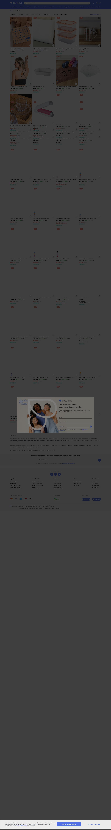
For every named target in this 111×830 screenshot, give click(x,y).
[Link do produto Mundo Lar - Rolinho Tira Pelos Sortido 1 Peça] (44, 112)
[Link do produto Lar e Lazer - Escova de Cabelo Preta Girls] (21, 274)
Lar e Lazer (27, 520)
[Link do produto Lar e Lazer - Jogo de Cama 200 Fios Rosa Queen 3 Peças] (21, 193)
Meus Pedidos (95, 554)
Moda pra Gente (57, 557)
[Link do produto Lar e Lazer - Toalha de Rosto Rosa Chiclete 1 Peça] (90, 274)
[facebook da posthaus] (51, 544)
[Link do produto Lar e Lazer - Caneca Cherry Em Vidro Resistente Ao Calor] (44, 355)
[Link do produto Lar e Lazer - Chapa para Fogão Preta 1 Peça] (67, 274)
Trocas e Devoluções (37, 554)
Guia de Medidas (77, 552)
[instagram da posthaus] (55, 544)
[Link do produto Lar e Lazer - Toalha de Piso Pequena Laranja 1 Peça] (44, 315)
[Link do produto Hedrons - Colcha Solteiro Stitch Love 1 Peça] (90, 355)
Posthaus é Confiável (37, 559)
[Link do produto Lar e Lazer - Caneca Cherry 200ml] (90, 35)
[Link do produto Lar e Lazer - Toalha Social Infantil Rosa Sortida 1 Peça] (67, 152)
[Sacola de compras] (100, 3)
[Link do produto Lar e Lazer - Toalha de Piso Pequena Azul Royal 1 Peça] (90, 234)
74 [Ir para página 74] (60, 500)
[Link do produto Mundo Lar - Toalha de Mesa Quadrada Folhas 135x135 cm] (44, 475)
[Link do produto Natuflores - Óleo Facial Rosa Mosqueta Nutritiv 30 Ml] (44, 234)
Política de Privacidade (68, 534)
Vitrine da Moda (77, 554)
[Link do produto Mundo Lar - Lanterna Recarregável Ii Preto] (21, 355)
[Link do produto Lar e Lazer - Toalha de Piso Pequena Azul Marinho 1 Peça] (67, 74)
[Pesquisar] (89, 3)
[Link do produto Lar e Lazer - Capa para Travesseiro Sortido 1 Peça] (44, 35)
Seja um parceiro (57, 555)
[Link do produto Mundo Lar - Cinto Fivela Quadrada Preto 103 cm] (90, 112)
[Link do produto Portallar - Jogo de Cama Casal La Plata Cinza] (44, 193)
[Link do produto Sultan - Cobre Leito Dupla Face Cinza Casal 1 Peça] (67, 355)
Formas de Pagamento (15, 555)
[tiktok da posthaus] (59, 544)
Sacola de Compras (96, 557)
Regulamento (13, 554)
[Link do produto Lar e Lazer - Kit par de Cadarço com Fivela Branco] (21, 396)
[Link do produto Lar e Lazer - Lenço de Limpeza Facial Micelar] (90, 475)
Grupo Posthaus (57, 554)
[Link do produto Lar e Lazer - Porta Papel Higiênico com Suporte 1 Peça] (67, 436)
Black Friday (76, 555)
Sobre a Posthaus (57, 552)
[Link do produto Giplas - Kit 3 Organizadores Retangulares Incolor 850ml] (67, 35)
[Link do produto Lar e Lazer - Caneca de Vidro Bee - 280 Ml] (67, 112)
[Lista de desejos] (96, 3)
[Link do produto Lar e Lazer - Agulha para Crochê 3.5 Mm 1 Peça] (90, 152)
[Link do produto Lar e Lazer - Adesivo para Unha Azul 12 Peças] (21, 436)
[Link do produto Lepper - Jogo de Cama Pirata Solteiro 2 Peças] (21, 315)
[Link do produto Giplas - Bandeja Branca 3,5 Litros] (44, 74)
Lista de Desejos (95, 555)
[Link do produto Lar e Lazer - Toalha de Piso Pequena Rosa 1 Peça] (44, 274)
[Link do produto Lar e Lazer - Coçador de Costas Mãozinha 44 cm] (21, 74)
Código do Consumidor (37, 555)
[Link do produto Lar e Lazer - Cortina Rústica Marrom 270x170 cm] (44, 152)
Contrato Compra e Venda (16, 559)
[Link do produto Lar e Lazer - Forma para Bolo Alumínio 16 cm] (44, 436)
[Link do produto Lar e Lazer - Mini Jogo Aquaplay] (67, 396)
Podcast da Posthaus (58, 559)
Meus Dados (94, 552)
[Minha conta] (93, 3)
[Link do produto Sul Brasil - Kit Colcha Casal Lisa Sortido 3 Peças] (90, 396)
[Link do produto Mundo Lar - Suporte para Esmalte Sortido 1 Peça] (67, 475)
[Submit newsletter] (99, 530)
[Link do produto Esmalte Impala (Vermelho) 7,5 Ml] (67, 315)
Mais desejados (95, 14)
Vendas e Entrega (14, 552)
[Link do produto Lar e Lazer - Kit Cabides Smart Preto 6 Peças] (90, 315)
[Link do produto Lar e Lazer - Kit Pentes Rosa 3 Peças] (90, 193)
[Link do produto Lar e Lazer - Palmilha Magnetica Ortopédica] (21, 475)
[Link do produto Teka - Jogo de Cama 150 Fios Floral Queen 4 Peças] (21, 152)
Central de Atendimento (37, 552)
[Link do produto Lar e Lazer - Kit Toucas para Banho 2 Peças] (21, 234)
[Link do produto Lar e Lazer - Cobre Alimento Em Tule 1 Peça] (90, 74)
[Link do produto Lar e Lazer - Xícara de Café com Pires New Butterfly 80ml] (21, 112)
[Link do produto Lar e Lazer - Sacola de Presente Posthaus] (21, 35)
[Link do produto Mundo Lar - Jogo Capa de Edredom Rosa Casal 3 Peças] (67, 234)
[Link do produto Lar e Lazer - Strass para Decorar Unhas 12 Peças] (44, 396)
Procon (33, 557)
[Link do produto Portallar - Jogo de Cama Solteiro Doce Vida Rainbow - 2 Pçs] (67, 193)
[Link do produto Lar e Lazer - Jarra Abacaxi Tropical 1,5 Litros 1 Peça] (90, 436)
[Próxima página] (63, 500)
